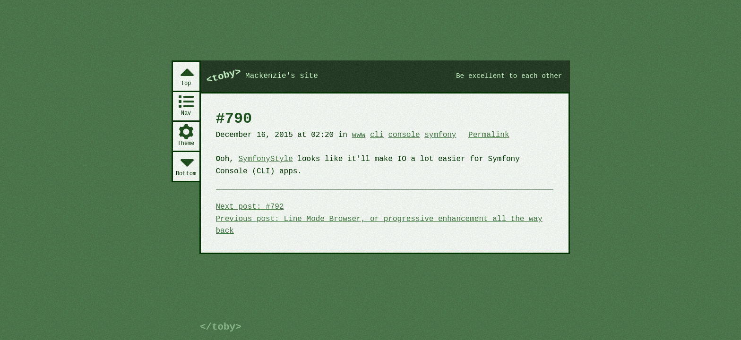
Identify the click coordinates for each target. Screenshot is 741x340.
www (359, 135)
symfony (440, 135)
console (404, 135)
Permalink (488, 135)
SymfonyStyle (266, 159)
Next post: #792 (250, 207)
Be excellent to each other (509, 76)
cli (377, 135)
